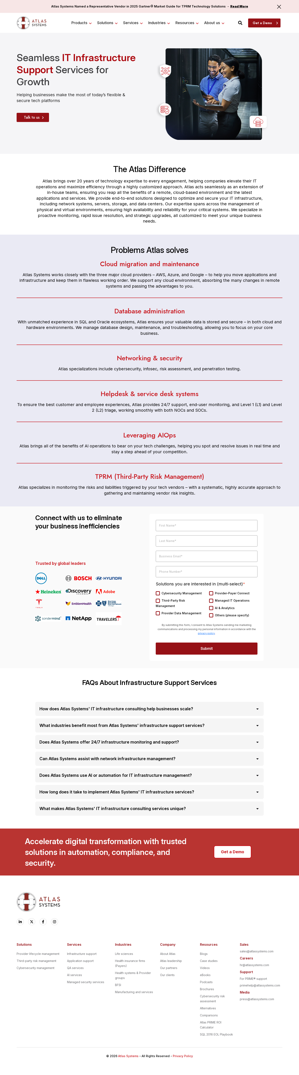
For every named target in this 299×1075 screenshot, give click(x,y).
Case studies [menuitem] (209, 961)
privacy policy (206, 633)
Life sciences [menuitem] (124, 954)
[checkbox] (206, 605)
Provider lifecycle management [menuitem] (38, 954)
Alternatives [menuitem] (208, 1008)
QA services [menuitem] (75, 968)
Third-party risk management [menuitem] (36, 961)
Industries (157, 23)
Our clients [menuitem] (167, 975)
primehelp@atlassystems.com (260, 985)
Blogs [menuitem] (204, 954)
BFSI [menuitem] (118, 985)
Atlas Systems (128, 1056)
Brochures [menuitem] (207, 989)
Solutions (105, 23)
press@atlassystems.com (257, 999)
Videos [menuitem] (205, 968)
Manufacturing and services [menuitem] (134, 992)
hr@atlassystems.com (254, 965)
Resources (184, 23)
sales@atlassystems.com (256, 951)
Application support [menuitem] (80, 961)
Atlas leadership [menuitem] (171, 961)
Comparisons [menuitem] (209, 1015)
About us (212, 23)
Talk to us (32, 117)
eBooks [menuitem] (205, 975)
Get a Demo (262, 23)
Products (79, 23)
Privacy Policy (183, 1056)
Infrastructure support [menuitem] (82, 954)
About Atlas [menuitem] (167, 954)
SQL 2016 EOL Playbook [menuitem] (216, 1034)
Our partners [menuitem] (168, 968)
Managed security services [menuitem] (85, 982)
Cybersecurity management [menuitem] (35, 968)
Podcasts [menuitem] (206, 982)
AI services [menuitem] (74, 975)
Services (130, 23)
